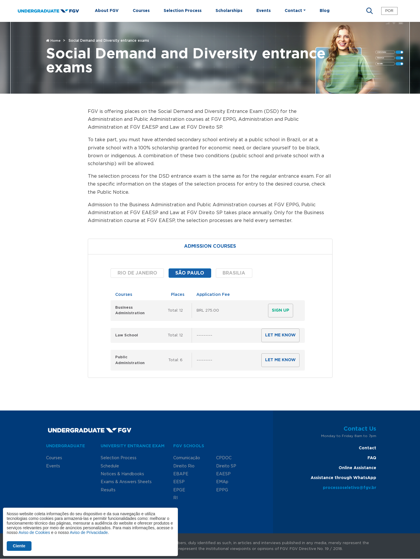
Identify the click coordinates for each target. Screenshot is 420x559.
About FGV (107, 11)
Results (108, 490)
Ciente (19, 546)
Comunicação (186, 458)
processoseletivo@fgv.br (349, 488)
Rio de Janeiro (137, 273)
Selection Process (183, 11)
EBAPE (180, 474)
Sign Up (280, 310)
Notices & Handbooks (122, 474)
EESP (179, 482)
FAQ (372, 458)
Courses (141, 11)
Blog (325, 11)
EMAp (222, 482)
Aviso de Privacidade (89, 532)
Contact (367, 448)
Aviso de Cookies (34, 532)
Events (263, 11)
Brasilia (234, 273)
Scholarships (229, 11)
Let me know (280, 335)
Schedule (110, 466)
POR (389, 11)
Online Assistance (357, 468)
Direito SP (226, 466)
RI (175, 498)
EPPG (222, 490)
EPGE (179, 490)
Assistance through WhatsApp (343, 478)
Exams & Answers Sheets (126, 482)
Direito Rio (184, 466)
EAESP (223, 474)
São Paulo (189, 273)
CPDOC (224, 458)
